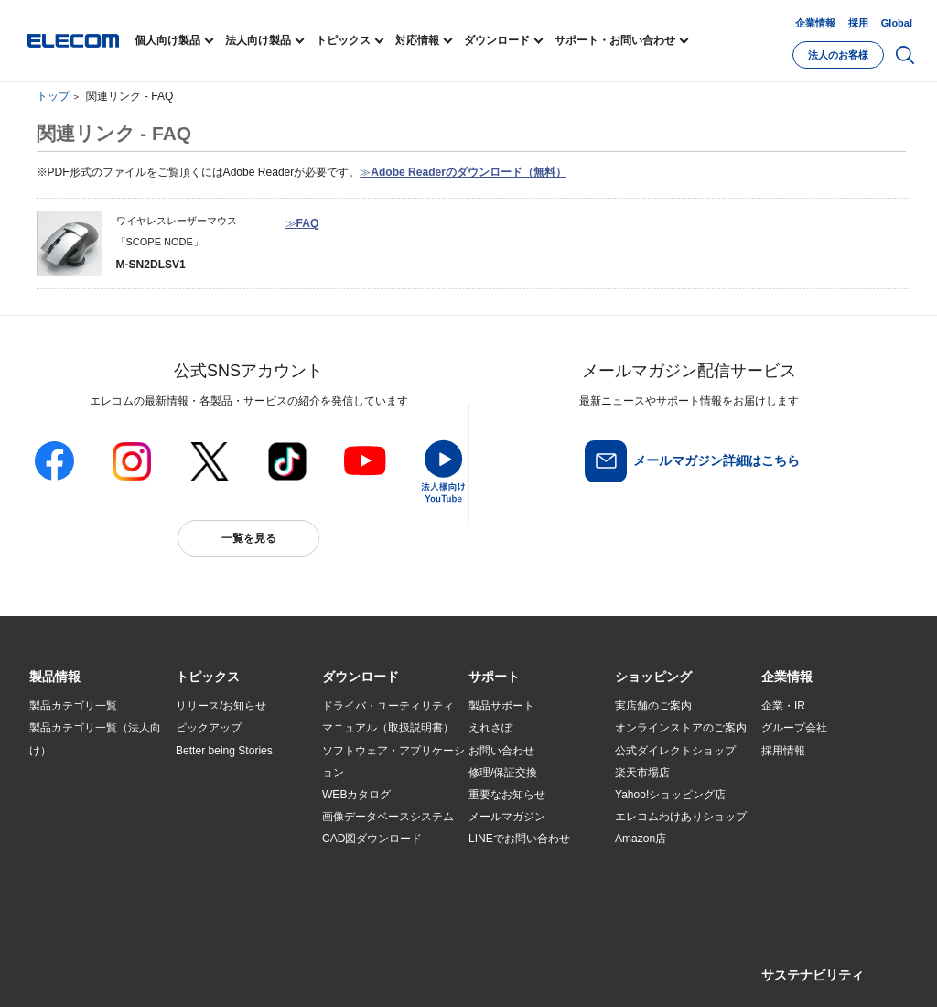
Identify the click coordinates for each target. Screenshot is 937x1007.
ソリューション (67, 816)
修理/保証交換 (502, 772)
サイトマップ (159, 967)
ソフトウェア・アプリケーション (393, 761)
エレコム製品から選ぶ (230, 839)
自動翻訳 (612, 967)
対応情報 (417, 40)
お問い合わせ (501, 750)
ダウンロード (497, 40)
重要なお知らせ (506, 794)
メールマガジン (506, 816)
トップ (53, 96)
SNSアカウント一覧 (71, 968)
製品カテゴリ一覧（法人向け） (95, 738)
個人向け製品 (167, 40)
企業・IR (783, 705)
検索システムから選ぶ (230, 861)
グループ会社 (794, 727)
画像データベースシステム (388, 816)
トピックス (343, 40)
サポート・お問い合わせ (615, 40)
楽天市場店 (642, 772)
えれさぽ (490, 727)
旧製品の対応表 (214, 883)
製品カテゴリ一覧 (73, 705)
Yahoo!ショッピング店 (670, 794)
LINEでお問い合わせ (519, 838)
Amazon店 (640, 838)
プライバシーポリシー (316, 967)
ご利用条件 (229, 967)
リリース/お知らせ (221, 705)
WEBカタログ (356, 794)
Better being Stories (224, 750)
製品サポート (501, 705)
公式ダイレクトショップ (675, 750)
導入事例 (51, 839)
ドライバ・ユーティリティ (388, 705)
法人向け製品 (258, 40)
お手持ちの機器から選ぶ (236, 816)
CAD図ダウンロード (372, 838)
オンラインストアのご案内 (681, 727)
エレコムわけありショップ (681, 816)
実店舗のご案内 (653, 705)
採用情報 (783, 750)
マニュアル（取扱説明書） (388, 727)
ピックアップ (209, 727)
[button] (208, 677)
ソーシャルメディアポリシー (441, 967)
